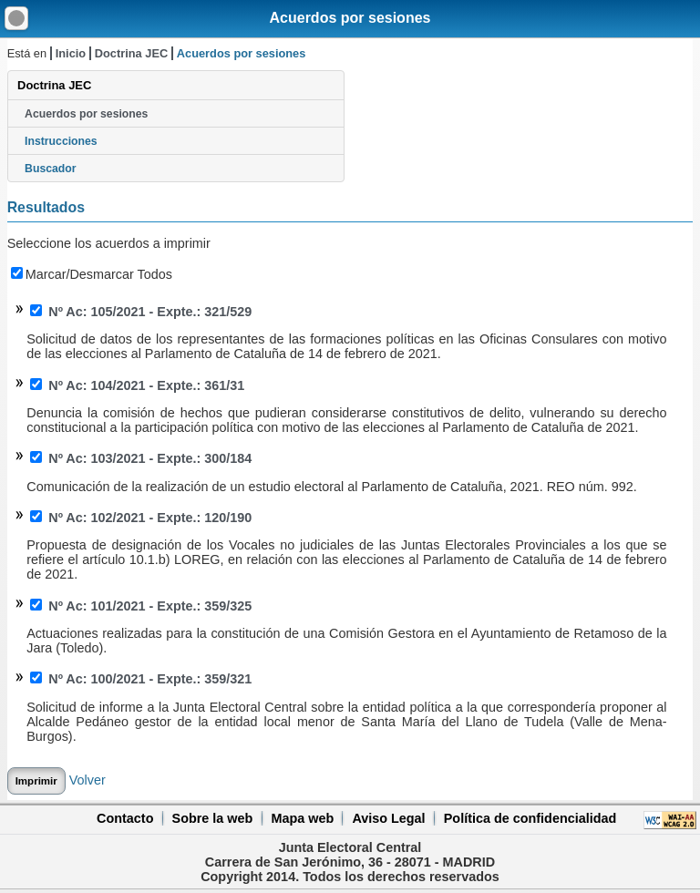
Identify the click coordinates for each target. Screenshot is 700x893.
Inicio (71, 53)
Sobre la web (212, 818)
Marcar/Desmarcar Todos (91, 274)
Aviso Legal (388, 818)
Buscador (50, 168)
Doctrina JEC (131, 53)
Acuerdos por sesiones (350, 18)
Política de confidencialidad (530, 818)
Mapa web (302, 818)
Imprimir (36, 780)
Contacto (125, 818)
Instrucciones (61, 141)
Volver (87, 780)
